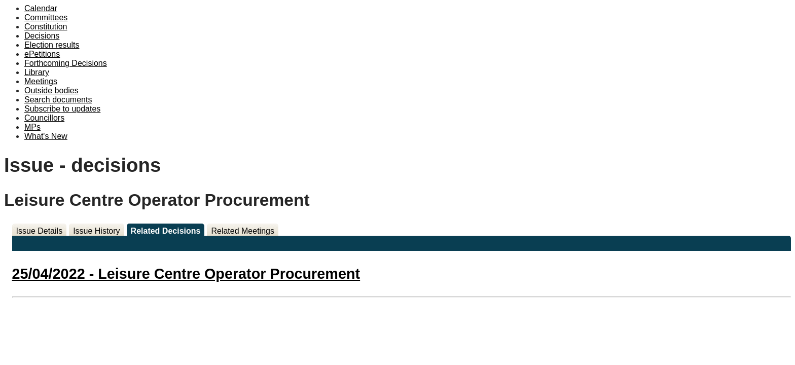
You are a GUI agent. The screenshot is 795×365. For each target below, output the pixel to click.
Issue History (96, 231)
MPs (32, 127)
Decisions (41, 35)
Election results (52, 45)
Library (36, 72)
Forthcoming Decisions (65, 63)
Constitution (45, 26)
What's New (45, 136)
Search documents (58, 99)
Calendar (40, 8)
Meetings (40, 81)
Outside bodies (51, 90)
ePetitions (42, 54)
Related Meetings (242, 231)
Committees (45, 17)
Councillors (44, 118)
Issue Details (39, 231)
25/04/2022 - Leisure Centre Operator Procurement (186, 274)
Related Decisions (166, 231)
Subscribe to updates (62, 108)
